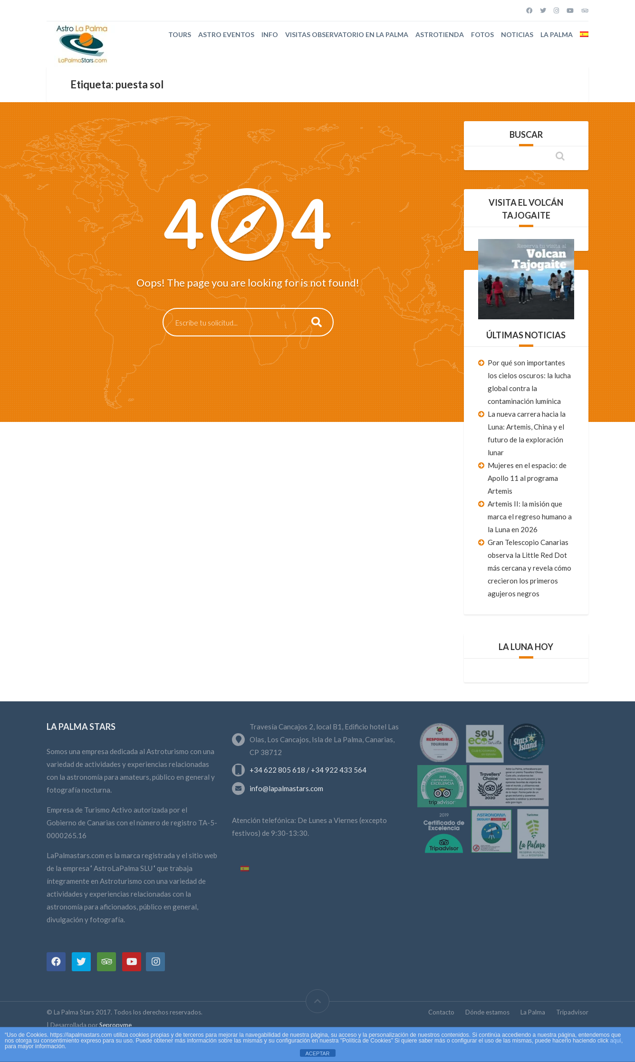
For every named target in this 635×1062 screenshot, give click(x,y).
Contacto (441, 1012)
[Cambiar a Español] (245, 869)
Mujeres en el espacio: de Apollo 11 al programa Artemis (527, 478)
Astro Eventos (226, 34)
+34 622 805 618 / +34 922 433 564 (308, 769)
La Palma (556, 34)
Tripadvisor (572, 1012)
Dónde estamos (487, 1012)
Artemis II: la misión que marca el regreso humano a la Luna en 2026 (530, 516)
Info (269, 34)
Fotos (482, 34)
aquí (615, 1040)
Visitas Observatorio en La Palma (346, 34)
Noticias (517, 34)
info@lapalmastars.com (286, 788)
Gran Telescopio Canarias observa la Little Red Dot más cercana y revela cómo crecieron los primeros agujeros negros (529, 568)
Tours (179, 34)
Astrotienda (439, 34)
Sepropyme (115, 1025)
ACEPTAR (317, 1053)
